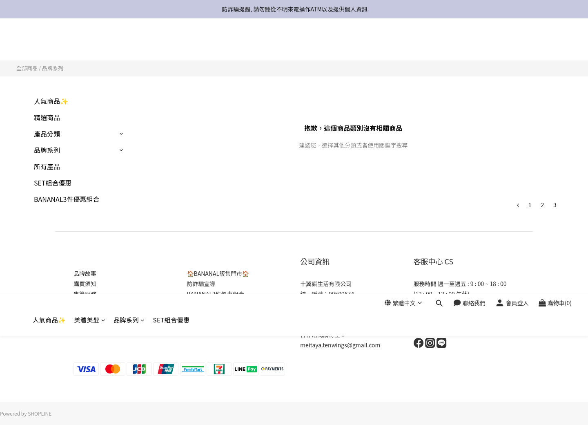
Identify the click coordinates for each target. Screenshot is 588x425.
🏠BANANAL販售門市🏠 (218, 273)
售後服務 (85, 294)
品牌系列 (129, 44)
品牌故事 (85, 273)
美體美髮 (90, 44)
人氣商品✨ (49, 44)
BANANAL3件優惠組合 (66, 199)
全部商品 (27, 68)
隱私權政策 (88, 314)
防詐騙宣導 (201, 284)
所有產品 (47, 166)
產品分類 (47, 134)
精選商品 (47, 117)
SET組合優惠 (171, 44)
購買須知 (85, 284)
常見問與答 (88, 304)
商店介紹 (85, 324)
